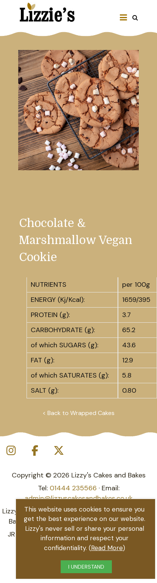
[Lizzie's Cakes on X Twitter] (58, 451)
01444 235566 (73, 488)
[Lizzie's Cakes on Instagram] (11, 451)
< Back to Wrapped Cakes (78, 413)
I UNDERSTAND (86, 566)
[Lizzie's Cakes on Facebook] (35, 451)
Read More (107, 548)
